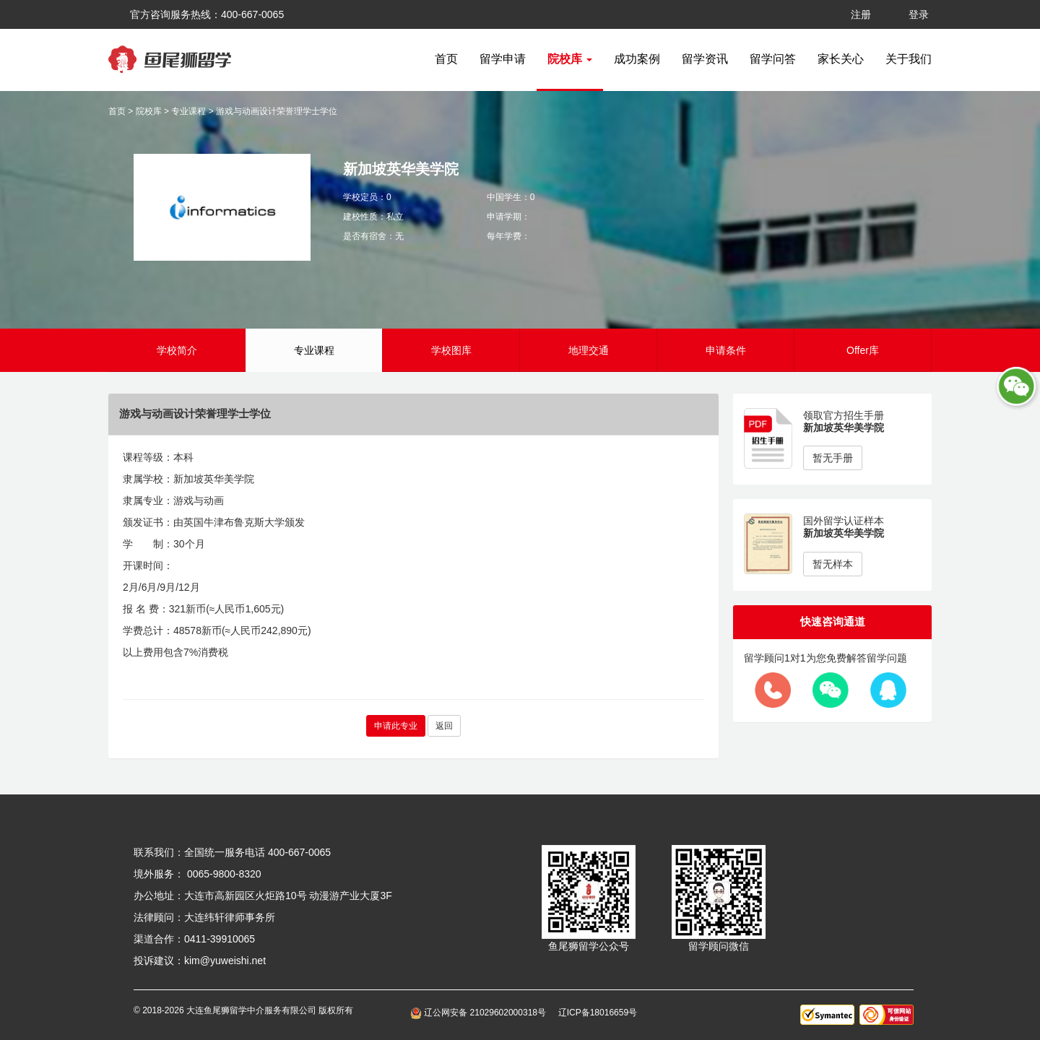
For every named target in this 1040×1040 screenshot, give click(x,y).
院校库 (149, 111)
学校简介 (177, 350)
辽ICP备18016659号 (597, 1013)
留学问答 (773, 59)
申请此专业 (395, 726)
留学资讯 (705, 59)
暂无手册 (832, 458)
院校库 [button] (569, 59)
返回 (444, 726)
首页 (446, 59)
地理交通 (588, 350)
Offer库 (862, 350)
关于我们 (908, 59)
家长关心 (841, 59)
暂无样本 (832, 564)
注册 (861, 14)
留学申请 (503, 59)
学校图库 (451, 350)
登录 (919, 14)
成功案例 (637, 59)
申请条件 (726, 350)
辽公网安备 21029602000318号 (480, 1013)
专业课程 (188, 111)
